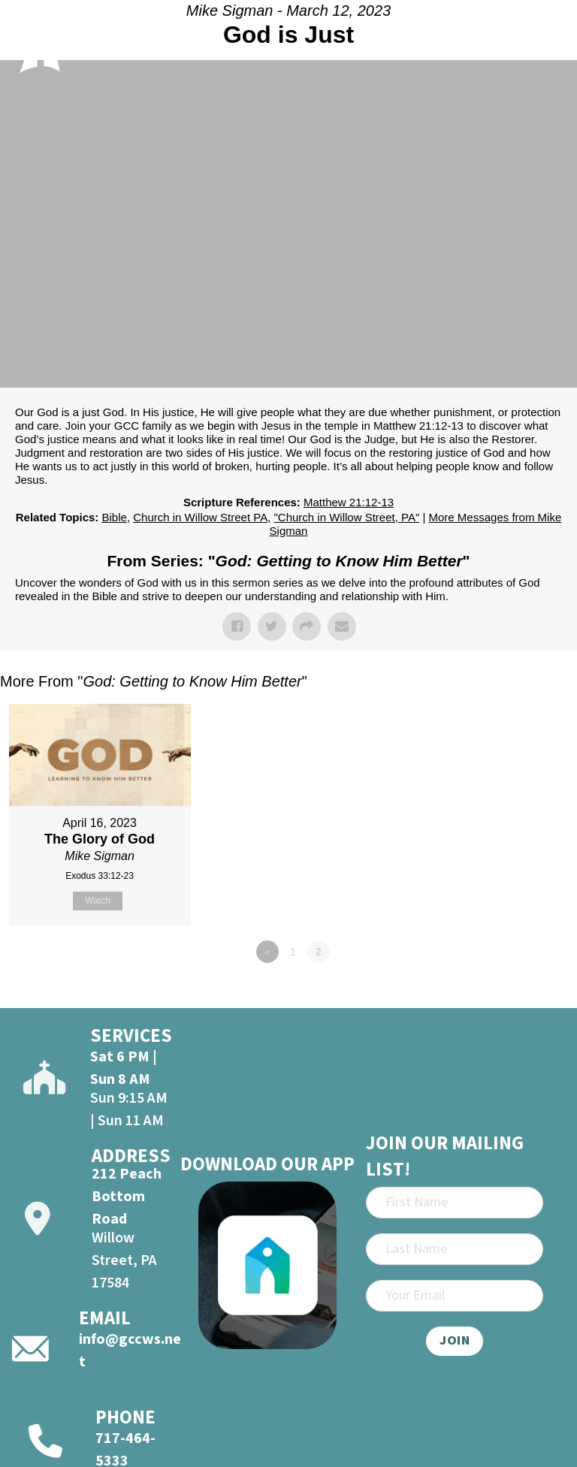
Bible (114, 517)
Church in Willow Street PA (200, 517)
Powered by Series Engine (521, 993)
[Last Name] (454, 1249)
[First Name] (454, 1202)
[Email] (454, 1296)
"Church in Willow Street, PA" (347, 517)
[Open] (548, 41)
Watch (97, 900)
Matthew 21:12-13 (349, 502)
